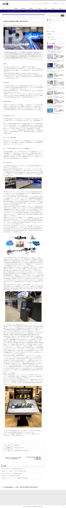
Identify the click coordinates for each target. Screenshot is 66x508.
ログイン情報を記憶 (50, 31)
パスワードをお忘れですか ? (52, 39)
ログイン (50, 19)
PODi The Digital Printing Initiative (32, 506)
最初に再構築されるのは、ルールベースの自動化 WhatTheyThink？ (59, 48)
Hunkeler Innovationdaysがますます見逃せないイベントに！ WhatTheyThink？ (13, 458)
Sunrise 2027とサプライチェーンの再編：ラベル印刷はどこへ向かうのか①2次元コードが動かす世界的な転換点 (55, 57)
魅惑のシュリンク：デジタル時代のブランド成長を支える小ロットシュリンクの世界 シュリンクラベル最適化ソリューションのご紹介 (55, 84)
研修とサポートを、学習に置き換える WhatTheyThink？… (15, 468)
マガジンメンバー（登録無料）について (44, 3)
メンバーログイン (33, 3)
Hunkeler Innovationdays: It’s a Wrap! (21, 450)
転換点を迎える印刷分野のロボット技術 (59, 76)
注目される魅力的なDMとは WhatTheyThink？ (13, 475)
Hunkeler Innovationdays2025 (12, 25)
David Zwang (17, 445)
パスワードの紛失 (61, 3)
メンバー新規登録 (54, 3)
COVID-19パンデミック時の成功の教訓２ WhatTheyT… (14, 473)
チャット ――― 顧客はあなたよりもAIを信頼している (59, 110)
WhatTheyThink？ (20, 25)
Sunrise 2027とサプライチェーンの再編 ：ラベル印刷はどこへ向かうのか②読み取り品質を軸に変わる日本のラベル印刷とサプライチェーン (55, 67)
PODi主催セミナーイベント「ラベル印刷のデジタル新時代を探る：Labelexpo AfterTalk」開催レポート (55, 102)
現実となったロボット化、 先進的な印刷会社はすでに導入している (59, 93)
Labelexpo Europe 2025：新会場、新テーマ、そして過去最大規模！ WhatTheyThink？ (33, 458)
